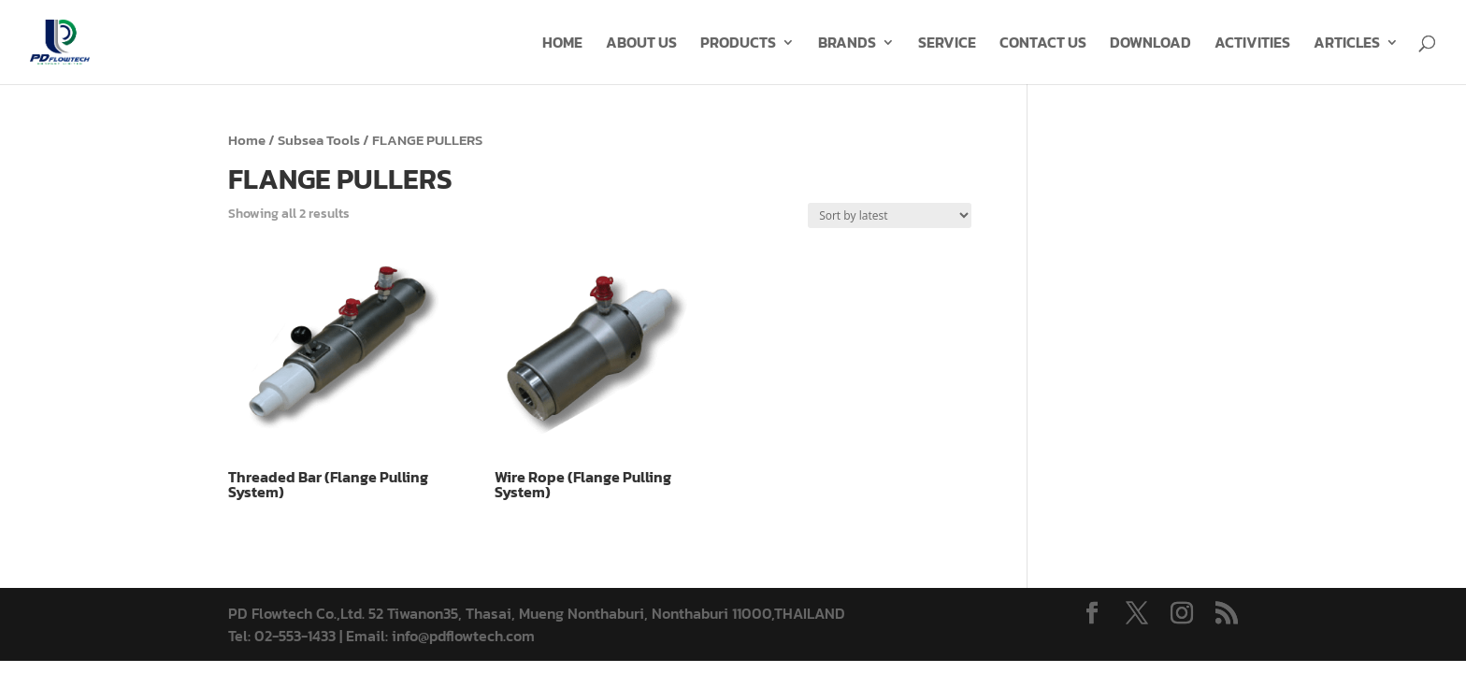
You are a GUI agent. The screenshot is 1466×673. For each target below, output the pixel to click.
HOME (562, 44)
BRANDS (847, 44)
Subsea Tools (319, 140)
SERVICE (947, 44)
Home (247, 140)
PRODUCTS (738, 44)
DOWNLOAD (1150, 44)
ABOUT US (641, 44)
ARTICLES (1347, 44)
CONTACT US (1042, 44)
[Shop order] (889, 215)
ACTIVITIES (1252, 44)
